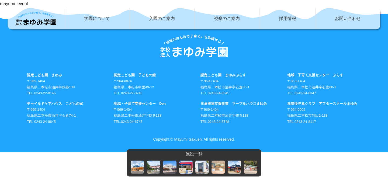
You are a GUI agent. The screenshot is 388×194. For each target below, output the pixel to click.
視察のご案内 (227, 18)
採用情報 (287, 18)
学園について (97, 18)
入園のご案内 (162, 18)
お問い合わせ (348, 18)
